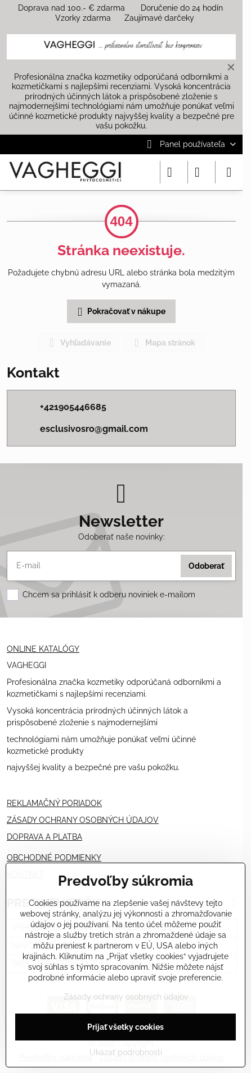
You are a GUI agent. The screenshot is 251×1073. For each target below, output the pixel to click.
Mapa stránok (163, 342)
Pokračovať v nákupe (119, 312)
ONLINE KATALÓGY (43, 648)
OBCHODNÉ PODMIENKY (54, 857)
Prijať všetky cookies (125, 1027)
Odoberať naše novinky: (121, 536)
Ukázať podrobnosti (125, 1052)
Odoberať (206, 565)
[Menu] (229, 172)
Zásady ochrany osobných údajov (126, 996)
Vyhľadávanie (78, 342)
